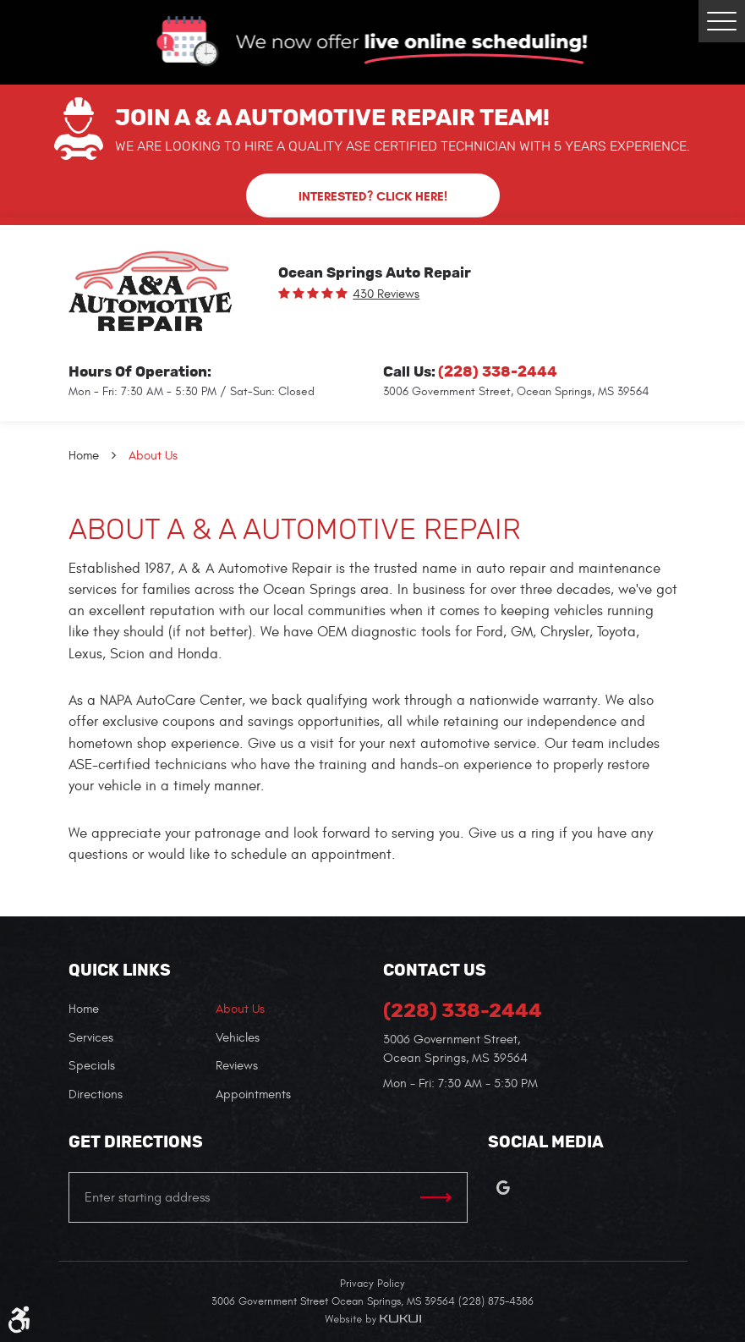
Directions (95, 1094)
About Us (153, 455)
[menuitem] (142, 1010)
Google (504, 1188)
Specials (91, 1066)
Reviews (237, 1066)
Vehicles (238, 1038)
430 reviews (386, 294)
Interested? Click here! (373, 196)
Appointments (253, 1094)
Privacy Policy (372, 1283)
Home (83, 455)
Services (90, 1038)
